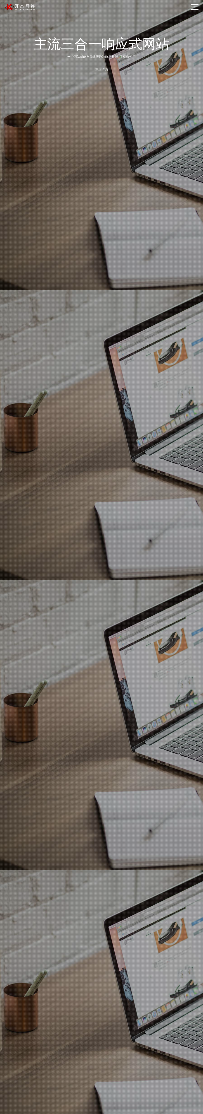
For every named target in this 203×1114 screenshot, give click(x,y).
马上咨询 (101, 69)
